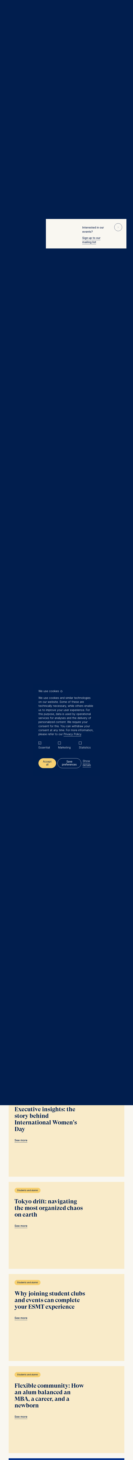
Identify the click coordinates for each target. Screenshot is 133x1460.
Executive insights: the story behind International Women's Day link (66, 887)
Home (10, 44)
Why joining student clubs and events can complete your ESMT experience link (66, 1071)
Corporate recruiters (29, 1395)
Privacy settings (83, 1428)
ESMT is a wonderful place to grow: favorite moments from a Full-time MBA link (66, 285)
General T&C (49, 1428)
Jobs (20, 1408)
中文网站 (22, 1403)
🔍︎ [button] (125, 9)
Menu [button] (7, 11)
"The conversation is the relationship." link (66, 1255)
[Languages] (24, 1353)
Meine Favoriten (118, 10)
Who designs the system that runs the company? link (66, 551)
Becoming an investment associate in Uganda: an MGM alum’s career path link (66, 377)
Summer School (26, 1391)
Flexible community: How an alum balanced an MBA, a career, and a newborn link (66, 1163)
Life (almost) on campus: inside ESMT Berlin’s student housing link (66, 794)
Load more (65, 1310)
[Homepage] (66, 10)
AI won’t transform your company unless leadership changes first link (66, 469)
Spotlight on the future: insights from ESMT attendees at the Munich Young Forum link (66, 632)
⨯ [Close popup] (118, 227)
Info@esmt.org (75, 1360)
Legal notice (32, 1428)
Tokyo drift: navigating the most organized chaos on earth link (66, 979)
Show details (87, 763)
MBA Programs (26, 1383)
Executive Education (29, 1378)
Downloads (101, 1428)
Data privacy (66, 1428)
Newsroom (23, 1399)
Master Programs (27, 1387)
